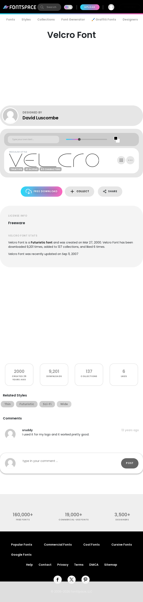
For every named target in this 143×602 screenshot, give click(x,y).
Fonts (10, 19)
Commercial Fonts (58, 545)
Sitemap (110, 565)
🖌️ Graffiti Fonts (104, 19)
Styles (26, 19)
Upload (89, 7)
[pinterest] (85, 580)
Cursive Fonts (121, 545)
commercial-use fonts (74, 519)
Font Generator (73, 19)
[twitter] (71, 580)
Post (130, 463)
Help (29, 565)
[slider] (79, 139)
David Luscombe (40, 118)
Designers (130, 19)
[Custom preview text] (33, 139)
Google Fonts (21, 555)
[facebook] (58, 580)
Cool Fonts (91, 545)
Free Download (41, 191)
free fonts (23, 519)
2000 (19, 371)
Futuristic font (42, 242)
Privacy (62, 565)
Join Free (130, 7)
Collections (46, 19)
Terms (79, 565)
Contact (45, 565)
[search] (49, 7)
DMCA (93, 565)
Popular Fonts (21, 545)
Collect (79, 191)
